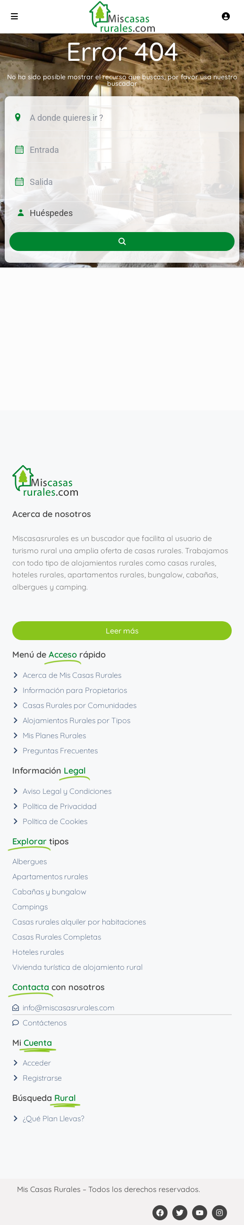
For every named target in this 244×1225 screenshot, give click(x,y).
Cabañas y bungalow (49, 891)
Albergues (29, 861)
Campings (30, 906)
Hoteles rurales (38, 952)
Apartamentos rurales (50, 876)
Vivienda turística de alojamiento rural (77, 967)
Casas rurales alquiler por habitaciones (79, 921)
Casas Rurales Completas (56, 937)
